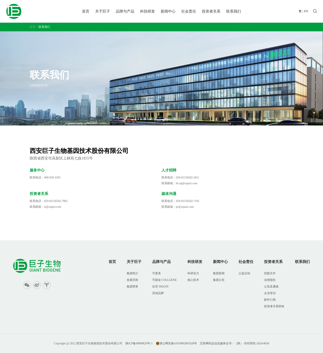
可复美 (156, 273)
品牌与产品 (125, 11)
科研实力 (193, 273)
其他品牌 (158, 293)
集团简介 (132, 273)
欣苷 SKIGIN (160, 286)
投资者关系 (211, 11)
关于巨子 (102, 11)
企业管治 (270, 293)
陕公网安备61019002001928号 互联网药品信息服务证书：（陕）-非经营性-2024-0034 (212, 343)
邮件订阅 (270, 299)
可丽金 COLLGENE (164, 279)
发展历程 (132, 279)
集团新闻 (219, 273)
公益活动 (244, 273)
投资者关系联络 (274, 306)
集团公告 (219, 279)
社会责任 (188, 11)
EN (306, 11)
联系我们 (233, 11)
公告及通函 (271, 286)
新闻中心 (168, 11)
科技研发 (147, 11)
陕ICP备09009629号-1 (138, 343)
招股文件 (270, 273)
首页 (85, 11)
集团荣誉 (132, 286)
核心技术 (193, 279)
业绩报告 (270, 279)
